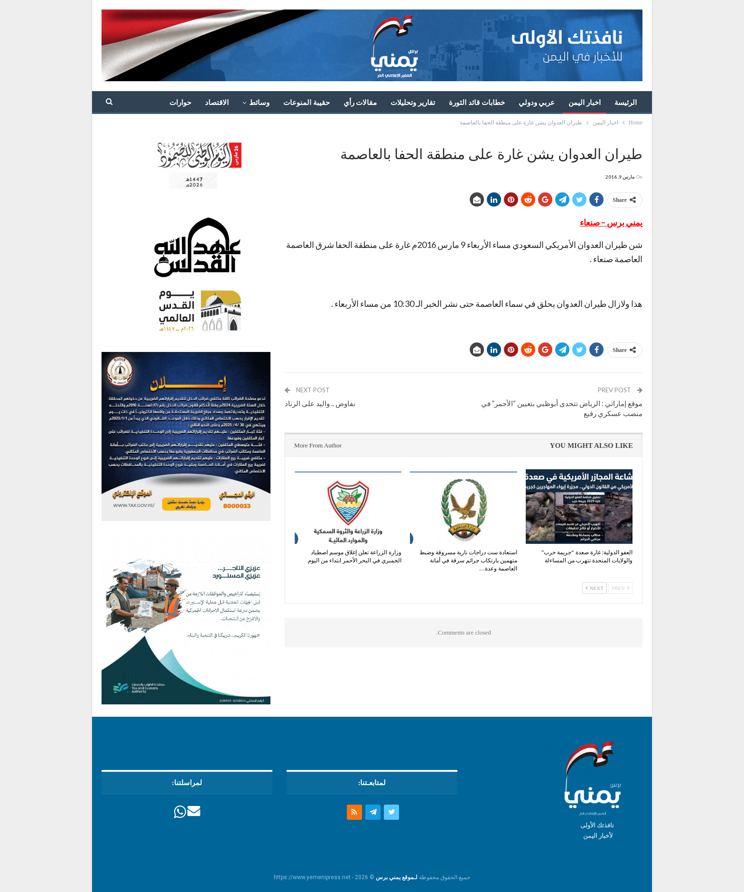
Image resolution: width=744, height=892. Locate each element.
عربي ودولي (537, 102)
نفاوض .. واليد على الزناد (320, 403)
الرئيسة (625, 102)
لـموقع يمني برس (397, 876)
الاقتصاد (217, 102)
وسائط (259, 102)
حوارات (180, 102)
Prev (620, 588)
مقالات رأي (360, 102)
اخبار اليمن (584, 102)
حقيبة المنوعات (306, 102)
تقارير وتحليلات (413, 102)
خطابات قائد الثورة (477, 102)
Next (595, 588)
